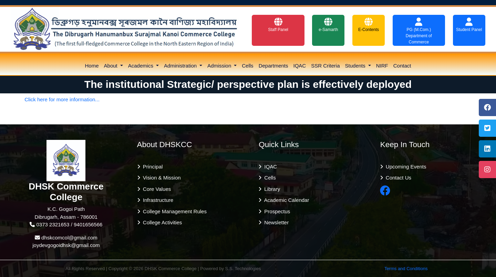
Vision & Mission (160, 178)
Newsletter (275, 222)
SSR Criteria (325, 66)
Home (92, 66)
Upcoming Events (404, 167)
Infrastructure (157, 200)
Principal (151, 167)
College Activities (161, 222)
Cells (247, 66)
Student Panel (469, 25)
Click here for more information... (62, 99)
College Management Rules (173, 211)
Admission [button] (219, 66)
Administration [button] (181, 66)
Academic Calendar (285, 200)
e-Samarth (328, 25)
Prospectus (275, 211)
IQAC (299, 66)
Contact (402, 66)
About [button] (111, 66)
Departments (273, 66)
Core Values (155, 189)
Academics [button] (141, 66)
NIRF (382, 66)
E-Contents (368, 25)
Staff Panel (278, 25)
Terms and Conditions (406, 268)
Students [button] (356, 66)
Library (270, 189)
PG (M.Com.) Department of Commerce (419, 31)
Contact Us (397, 178)
